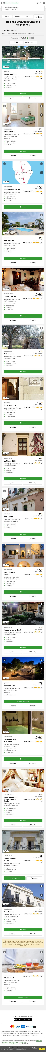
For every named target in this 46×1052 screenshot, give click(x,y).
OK (42, 1049)
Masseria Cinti (10, 686)
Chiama (13, 98)
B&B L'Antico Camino (9, 573)
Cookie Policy (23, 1042)
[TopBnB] (31, 38)
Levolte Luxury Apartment (10, 740)
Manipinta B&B (10, 132)
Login (39, 3)
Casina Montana (10, 74)
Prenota (23, 93)
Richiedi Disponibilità (23, 701)
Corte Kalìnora (10, 405)
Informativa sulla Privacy (12, 1042)
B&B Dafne (8, 517)
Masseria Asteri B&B (12, 630)
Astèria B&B (9, 978)
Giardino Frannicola (12, 189)
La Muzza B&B (10, 461)
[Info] (27, 38)
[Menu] (44, 3)
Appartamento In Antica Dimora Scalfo (11, 799)
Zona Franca (9, 912)
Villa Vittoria (9, 241)
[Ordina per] (30, 42)
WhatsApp (32, 98)
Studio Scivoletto (13, 1044)
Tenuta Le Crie (10, 296)
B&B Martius (9, 354)
